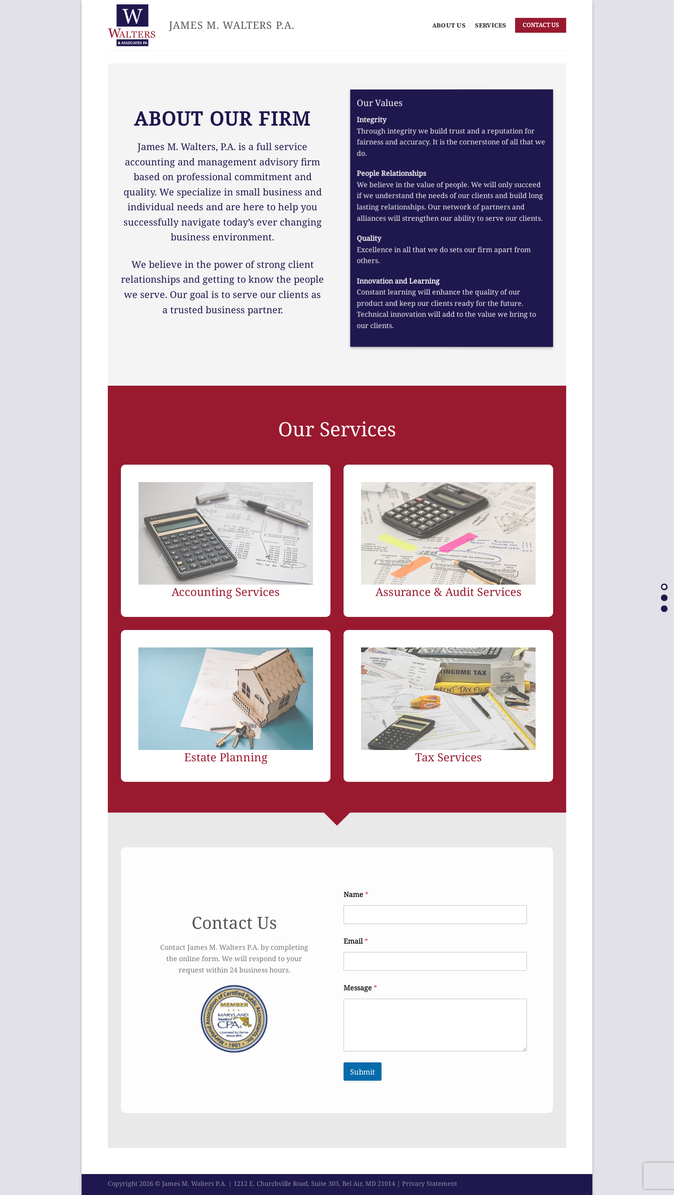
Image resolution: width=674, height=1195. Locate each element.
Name (356, 894)
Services (490, 25)
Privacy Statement (429, 1183)
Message (360, 988)
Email (356, 941)
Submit (362, 1072)
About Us (448, 25)
